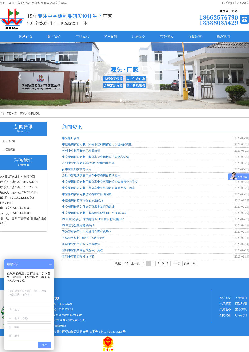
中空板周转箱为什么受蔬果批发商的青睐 (88, 206)
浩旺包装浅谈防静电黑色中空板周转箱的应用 (91, 175)
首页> (23, 113)
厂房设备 (138, 36)
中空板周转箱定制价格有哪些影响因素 (87, 194)
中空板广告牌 (71, 138)
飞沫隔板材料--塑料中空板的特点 (83, 237)
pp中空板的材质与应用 (76, 169)
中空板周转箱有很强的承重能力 (82, 200)
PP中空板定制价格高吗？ (78, 225)
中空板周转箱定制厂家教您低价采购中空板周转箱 (94, 213)
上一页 (135, 263)
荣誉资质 (166, 36)
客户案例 (110, 36)
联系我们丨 (229, 3)
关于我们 (54, 36)
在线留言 (243, 3)
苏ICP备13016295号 (113, 331)
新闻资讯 (34, 113)
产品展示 (82, 36)
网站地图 (241, 303)
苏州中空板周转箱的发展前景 (81, 150)
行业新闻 (9, 141)
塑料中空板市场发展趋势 (78, 256)
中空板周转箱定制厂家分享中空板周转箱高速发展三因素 (98, 188)
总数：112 (121, 263)
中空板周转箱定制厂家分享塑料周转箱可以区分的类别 (97, 144)
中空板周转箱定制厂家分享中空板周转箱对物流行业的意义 (100, 181)
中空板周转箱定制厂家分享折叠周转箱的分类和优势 (95, 156)
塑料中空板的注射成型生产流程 (82, 250)
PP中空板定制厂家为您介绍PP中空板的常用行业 (93, 219)
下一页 (176, 263)
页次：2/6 (190, 263)
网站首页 (25, 36)
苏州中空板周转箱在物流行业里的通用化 (88, 163)
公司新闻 (9, 149)
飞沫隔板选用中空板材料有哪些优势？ (87, 231)
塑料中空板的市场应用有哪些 (81, 244)
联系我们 (223, 36)
